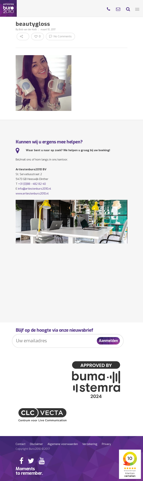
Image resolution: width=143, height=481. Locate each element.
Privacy (106, 444)
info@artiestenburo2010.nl (34, 189)
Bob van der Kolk (28, 29)
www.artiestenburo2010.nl (32, 193)
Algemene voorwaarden (62, 444)
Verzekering (89, 444)
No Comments (60, 36)
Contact (21, 444)
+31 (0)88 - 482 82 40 (32, 184)
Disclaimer (36, 444)
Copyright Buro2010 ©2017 (33, 449)
